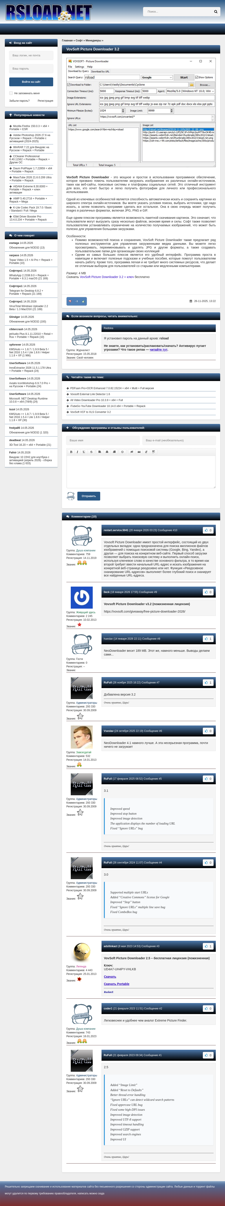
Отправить (89, 496)
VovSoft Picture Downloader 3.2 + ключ (107, 277)
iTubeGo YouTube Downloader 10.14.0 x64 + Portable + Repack (107, 406)
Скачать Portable (116, 984)
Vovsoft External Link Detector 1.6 (90, 394)
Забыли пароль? (19, 100)
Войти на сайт (31, 81)
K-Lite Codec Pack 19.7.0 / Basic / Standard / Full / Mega (30, 209)
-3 (77, 301)
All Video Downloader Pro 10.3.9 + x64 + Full (96, 400)
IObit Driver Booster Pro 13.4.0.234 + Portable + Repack (28, 218)
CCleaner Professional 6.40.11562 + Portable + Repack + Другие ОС (29, 159)
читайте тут (159, 349)
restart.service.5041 (116, 530)
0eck (107, 592)
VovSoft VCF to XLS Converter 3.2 (90, 412)
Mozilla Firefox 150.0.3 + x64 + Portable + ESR (29, 128)
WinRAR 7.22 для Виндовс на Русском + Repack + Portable (29, 149)
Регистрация (45, 100)
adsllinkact (110, 946)
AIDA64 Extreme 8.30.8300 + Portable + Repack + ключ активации (28, 189)
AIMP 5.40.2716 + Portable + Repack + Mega (28, 200)
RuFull (108, 682)
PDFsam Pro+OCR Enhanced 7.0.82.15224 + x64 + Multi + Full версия (112, 388)
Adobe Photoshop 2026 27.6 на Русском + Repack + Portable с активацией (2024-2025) (29, 138)
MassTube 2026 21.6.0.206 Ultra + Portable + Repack (30, 179)
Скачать (110, 976)
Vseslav (109, 731)
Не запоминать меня (27, 93)
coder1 (108, 1008)
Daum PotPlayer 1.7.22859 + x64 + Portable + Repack (30, 170)
